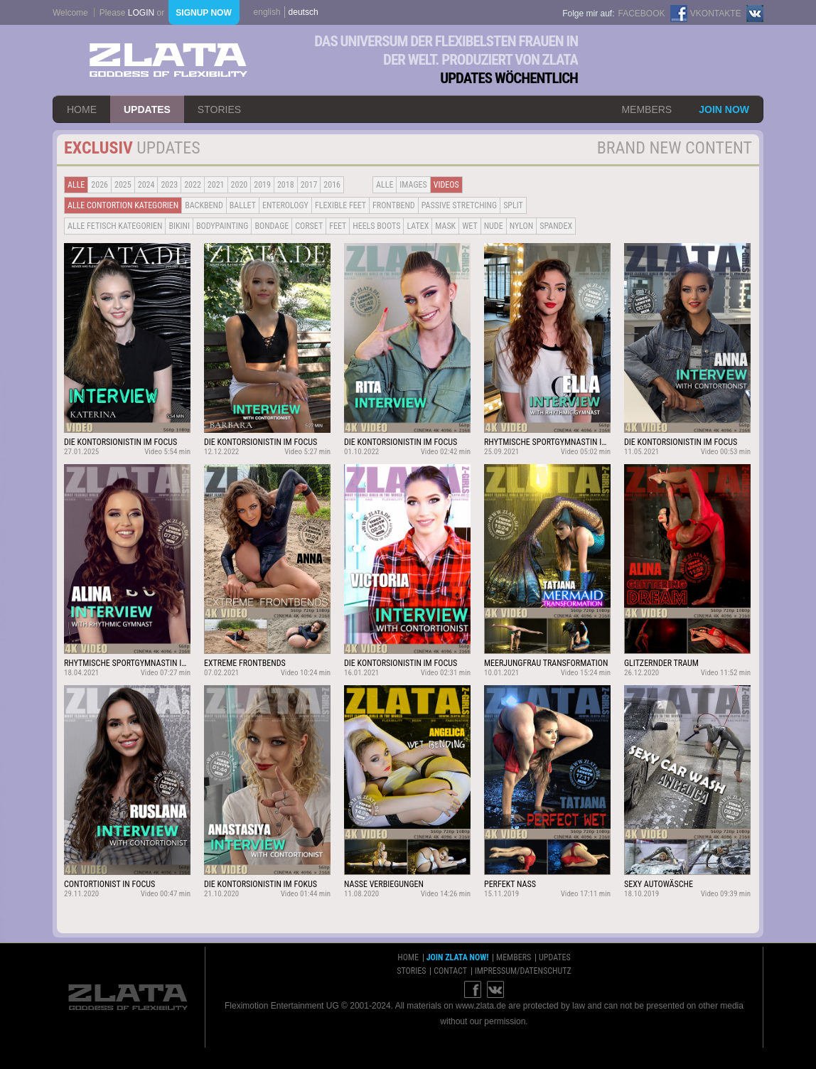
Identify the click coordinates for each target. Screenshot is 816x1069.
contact (450, 971)
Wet (469, 226)
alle (76, 185)
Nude (493, 226)
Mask (445, 226)
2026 (99, 185)
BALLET (243, 205)
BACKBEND (204, 205)
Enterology (285, 205)
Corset (309, 226)
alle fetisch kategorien (115, 226)
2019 (262, 185)
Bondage (271, 226)
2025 (122, 185)
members (646, 109)
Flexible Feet (340, 205)
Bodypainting (222, 226)
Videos (446, 185)
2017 (309, 185)
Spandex (555, 226)
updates (147, 109)
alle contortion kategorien (123, 205)
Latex (418, 226)
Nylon (522, 226)
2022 (192, 185)
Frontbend (393, 205)
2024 (146, 185)
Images (412, 185)
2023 (169, 185)
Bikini (179, 226)
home (82, 109)
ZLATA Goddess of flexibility (168, 60)
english (267, 12)
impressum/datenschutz (523, 971)
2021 (216, 185)
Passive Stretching (459, 205)
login (141, 13)
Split (513, 205)
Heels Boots (376, 226)
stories (219, 109)
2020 (239, 185)
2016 (331, 185)
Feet (337, 226)
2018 (285, 185)
